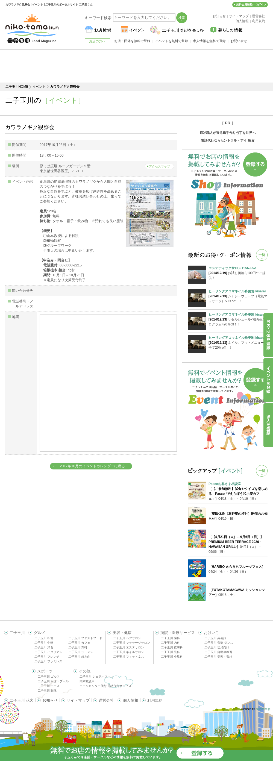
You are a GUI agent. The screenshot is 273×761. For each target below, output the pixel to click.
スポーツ (44, 671)
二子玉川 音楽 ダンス (218, 642)
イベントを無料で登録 (171, 41)
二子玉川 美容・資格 (218, 656)
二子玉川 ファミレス (48, 661)
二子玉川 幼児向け (216, 647)
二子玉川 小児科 (172, 656)
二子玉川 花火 (22, 700)
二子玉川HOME (16, 87)
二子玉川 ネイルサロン (128, 652)
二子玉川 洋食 (43, 647)
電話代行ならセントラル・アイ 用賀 (227, 140)
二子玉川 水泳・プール (53, 681)
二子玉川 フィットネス (128, 656)
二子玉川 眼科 (170, 652)
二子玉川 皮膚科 (172, 647)
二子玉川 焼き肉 (79, 656)
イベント (39, 87)
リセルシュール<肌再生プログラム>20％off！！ (238, 319)
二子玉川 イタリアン (48, 652)
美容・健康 (122, 632)
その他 (84, 671)
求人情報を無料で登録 (209, 41)
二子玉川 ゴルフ (49, 676)
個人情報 (130, 700)
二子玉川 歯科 (170, 638)
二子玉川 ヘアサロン (127, 638)
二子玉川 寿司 (77, 647)
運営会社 (106, 700)
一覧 (262, 255)
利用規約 (155, 700)
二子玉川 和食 (43, 638)
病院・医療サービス (177, 632)
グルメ (39, 632)
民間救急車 (87, 681)
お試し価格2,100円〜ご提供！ (238, 273)
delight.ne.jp (263, 708)
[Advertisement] (136, 66)
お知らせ (50, 700)
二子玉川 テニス (49, 685)
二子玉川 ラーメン (80, 652)
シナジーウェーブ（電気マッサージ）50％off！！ (238, 296)
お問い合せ (239, 41)
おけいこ (211, 632)
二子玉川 (17, 632)
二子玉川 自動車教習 (218, 652)
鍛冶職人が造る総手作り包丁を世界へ (228, 133)
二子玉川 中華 (43, 642)
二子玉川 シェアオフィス (96, 676)
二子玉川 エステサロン (128, 647)
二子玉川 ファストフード (85, 638)
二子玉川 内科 (170, 642)
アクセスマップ (159, 166)
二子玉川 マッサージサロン (131, 642)
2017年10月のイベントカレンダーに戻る (92, 466)
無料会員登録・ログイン (251, 4)
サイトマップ (78, 700)
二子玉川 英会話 (215, 638)
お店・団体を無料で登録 (132, 41)
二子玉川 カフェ (79, 642)
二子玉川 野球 (47, 690)
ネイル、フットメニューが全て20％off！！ (238, 342)
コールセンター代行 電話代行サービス (105, 685)
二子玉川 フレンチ (46, 656)
